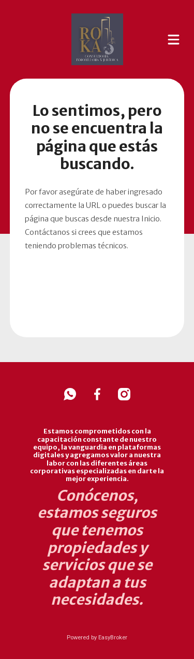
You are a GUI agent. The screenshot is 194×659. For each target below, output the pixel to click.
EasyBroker (112, 637)
